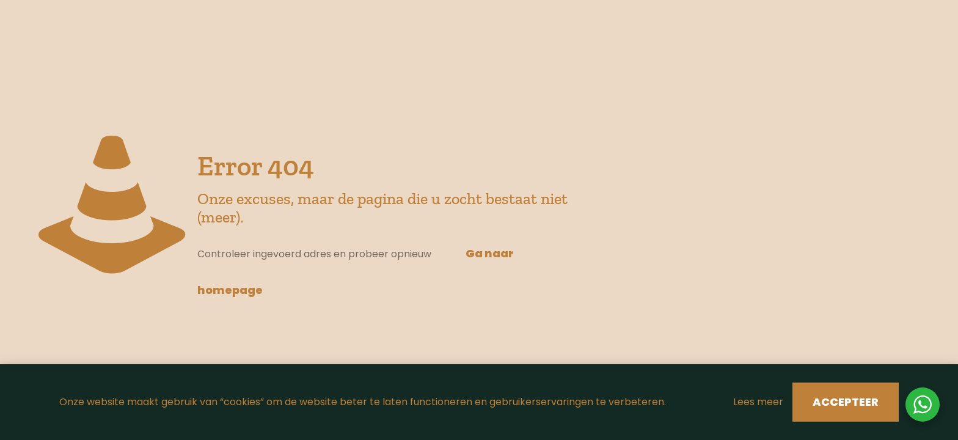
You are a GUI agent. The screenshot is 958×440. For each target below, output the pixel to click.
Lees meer (758, 402)
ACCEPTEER (846, 401)
